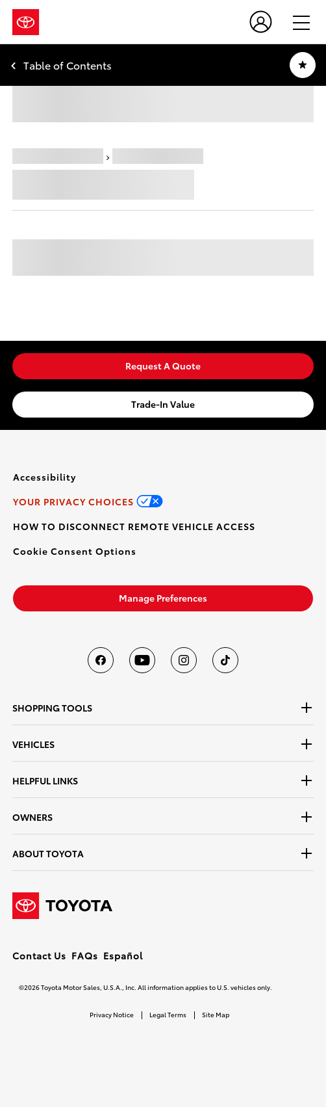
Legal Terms (167, 1014)
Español (123, 955)
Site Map (215, 1014)
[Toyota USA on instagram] (184, 660)
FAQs (84, 955)
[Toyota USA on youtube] (142, 660)
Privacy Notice (112, 1014)
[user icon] (260, 21)
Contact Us (39, 955)
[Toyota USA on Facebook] (101, 660)
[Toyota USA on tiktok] (225, 660)
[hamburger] (295, 22)
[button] (74, 551)
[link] (163, 366)
